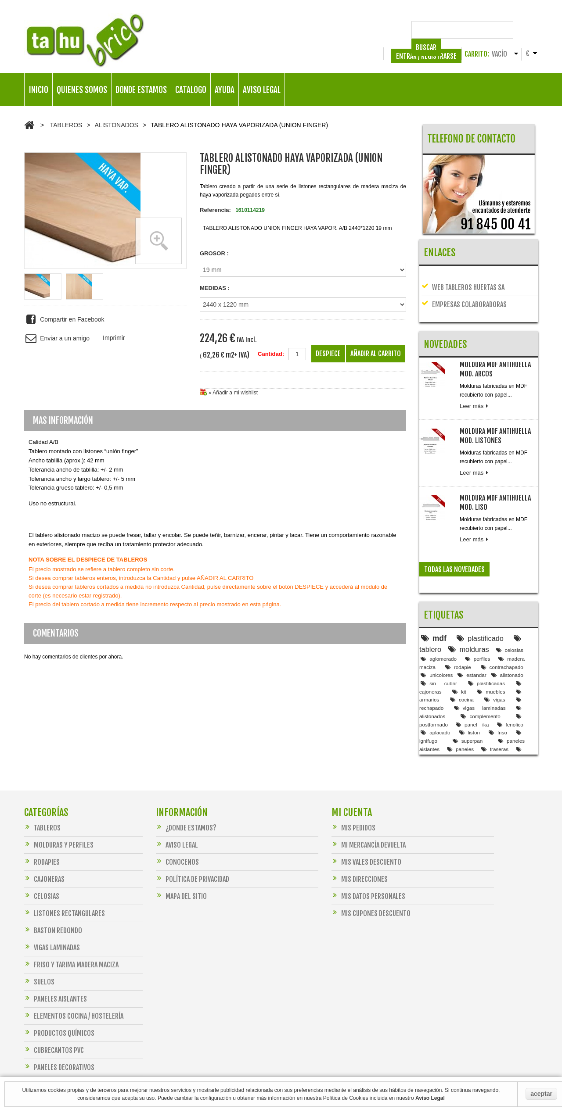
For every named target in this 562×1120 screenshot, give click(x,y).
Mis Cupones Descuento (371, 898)
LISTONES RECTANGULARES (64, 898)
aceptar (541, 1093)
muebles (491, 661)
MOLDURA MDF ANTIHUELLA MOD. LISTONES (495, 418)
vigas (494, 669)
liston (469, 702)
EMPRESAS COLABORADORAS (464, 296)
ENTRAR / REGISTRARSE (426, 56)
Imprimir (114, 337)
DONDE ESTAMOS (141, 90)
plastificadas (486, 653)
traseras (494, 719)
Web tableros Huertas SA (463, 279)
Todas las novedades (454, 551)
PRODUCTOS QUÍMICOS (59, 1018)
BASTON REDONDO (53, 915)
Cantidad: (271, 354)
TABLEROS (66, 125)
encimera (493, 727)
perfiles (477, 628)
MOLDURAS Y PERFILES (59, 829)
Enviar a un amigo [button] (57, 338)
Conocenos (177, 847)
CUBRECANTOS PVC (54, 1035)
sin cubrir (439, 653)
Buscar (523, 29)
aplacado (435, 702)
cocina (462, 669)
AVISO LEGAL (262, 90)
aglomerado (439, 628)
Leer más (475, 388)
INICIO (38, 90)
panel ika (472, 694)
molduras (468, 619)
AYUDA (224, 90)
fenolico (510, 694)
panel (458, 727)
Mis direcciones (359, 864)
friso (498, 702)
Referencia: (215, 210)
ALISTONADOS (116, 125)
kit (459, 661)
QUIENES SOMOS (82, 90)
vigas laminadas (480, 677)
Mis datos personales (368, 881)
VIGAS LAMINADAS (52, 932)
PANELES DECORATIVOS (59, 1052)
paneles (460, 719)
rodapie (458, 637)
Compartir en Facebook (64, 319)
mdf (434, 608)
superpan (468, 710)
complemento (480, 686)
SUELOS (39, 966)
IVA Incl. (246, 340)
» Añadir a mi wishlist (233, 393)
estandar (472, 645)
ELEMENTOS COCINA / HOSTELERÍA (73, 1000)
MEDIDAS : (215, 288)
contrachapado (502, 637)
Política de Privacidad (192, 864)
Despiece (328, 353)
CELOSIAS (41, 881)
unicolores (437, 645)
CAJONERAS (44, 864)
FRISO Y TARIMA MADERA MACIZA (71, 949)
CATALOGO (190, 90)
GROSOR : (214, 253)
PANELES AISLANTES (55, 983)
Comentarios (56, 633)
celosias (509, 620)
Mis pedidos (353, 812)
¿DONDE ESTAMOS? (186, 812)
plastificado (480, 608)
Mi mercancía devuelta (368, 829)
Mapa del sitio (181, 881)
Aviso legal (177, 829)
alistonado (507, 645)
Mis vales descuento (366, 847)
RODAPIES (42, 847)
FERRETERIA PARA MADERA (63, 1069)
